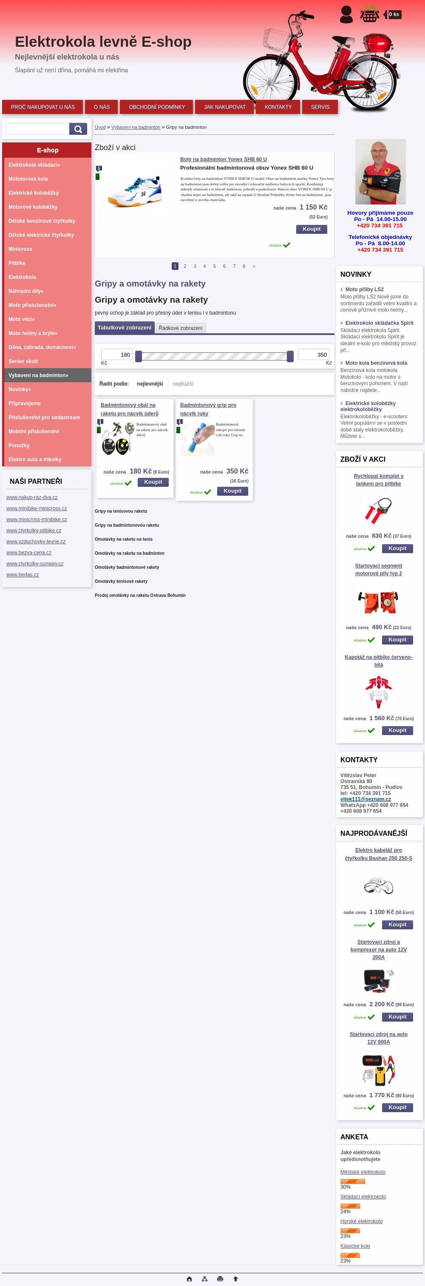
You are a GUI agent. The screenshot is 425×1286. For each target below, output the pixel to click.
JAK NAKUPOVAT (225, 107)
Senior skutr (23, 361)
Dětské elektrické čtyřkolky (41, 235)
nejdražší (183, 384)
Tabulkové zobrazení (124, 327)
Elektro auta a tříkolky (35, 460)
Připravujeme (24, 403)
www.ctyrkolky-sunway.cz (34, 564)
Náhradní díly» (26, 291)
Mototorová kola (28, 179)
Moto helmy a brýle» (32, 333)
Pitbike (16, 263)
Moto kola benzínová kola (373, 363)
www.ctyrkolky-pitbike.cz (33, 531)
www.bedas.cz (22, 575)
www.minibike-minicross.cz (36, 508)
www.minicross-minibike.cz (36, 519)
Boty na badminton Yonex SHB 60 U (223, 159)
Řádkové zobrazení (180, 328)
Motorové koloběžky (32, 207)
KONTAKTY (278, 107)
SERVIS (320, 107)
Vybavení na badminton (135, 127)
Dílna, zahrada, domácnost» (42, 347)
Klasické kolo (355, 1246)
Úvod (100, 127)
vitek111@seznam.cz (365, 799)
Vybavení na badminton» (38, 375)
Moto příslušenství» (32, 305)
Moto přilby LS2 (362, 289)
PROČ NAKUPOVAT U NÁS (43, 107)
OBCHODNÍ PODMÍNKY (157, 107)
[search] (77, 129)
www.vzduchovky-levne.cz (35, 542)
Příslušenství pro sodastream (44, 417)
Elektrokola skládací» (34, 165)
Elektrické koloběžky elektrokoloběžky (368, 406)
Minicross (20, 249)
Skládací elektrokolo (363, 1196)
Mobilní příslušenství (33, 431)
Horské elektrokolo (361, 1221)
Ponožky (18, 446)
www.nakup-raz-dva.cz (32, 497)
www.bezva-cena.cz (28, 553)
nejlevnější (150, 384)
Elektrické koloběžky (33, 193)
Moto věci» (21, 319)
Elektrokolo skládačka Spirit (377, 323)
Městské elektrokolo (362, 1172)
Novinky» (19, 389)
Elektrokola (22, 277)
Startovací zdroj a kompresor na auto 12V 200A (379, 949)
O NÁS (102, 107)
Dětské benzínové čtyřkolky (41, 221)
